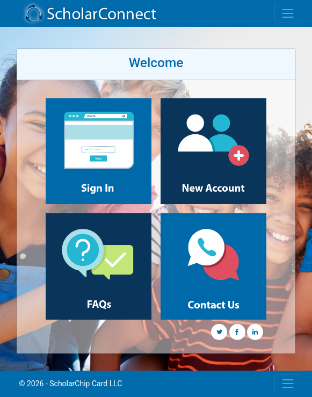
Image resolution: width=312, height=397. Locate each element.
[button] (219, 332)
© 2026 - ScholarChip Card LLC (70, 383)
